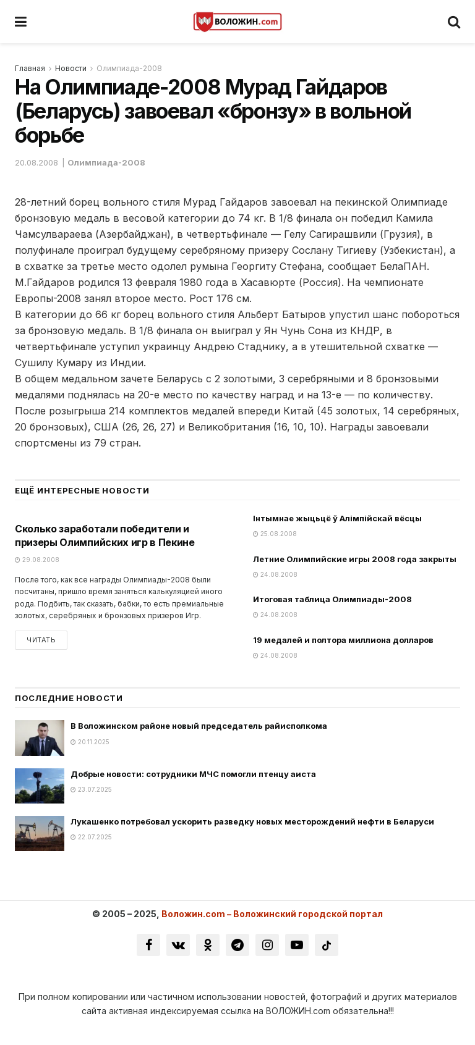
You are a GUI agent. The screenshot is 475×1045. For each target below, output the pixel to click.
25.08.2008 (275, 533)
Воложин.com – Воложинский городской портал (272, 914)
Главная (30, 68)
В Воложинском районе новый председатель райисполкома (199, 726)
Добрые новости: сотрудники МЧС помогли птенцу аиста (193, 774)
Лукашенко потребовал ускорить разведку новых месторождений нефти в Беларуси (252, 821)
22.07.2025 (91, 837)
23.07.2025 (91, 789)
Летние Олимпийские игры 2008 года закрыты (354, 559)
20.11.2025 (90, 741)
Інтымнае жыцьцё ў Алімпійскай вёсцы (337, 518)
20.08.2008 (36, 162)
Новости (71, 68)
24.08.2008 (275, 574)
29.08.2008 (37, 559)
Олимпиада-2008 (129, 68)
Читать (41, 640)
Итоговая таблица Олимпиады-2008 (332, 599)
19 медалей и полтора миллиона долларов (343, 640)
